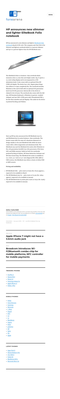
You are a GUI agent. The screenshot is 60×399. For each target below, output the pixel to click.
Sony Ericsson (12, 303)
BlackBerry (11, 320)
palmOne (10, 327)
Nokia (9, 300)
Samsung (10, 305)
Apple (9, 335)
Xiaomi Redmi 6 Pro (14, 352)
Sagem (10, 322)
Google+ (10, 215)
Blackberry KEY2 (13, 359)
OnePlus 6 (11, 275)
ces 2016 (28, 221)
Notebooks (9, 222)
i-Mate (10, 309)
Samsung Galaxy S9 (14, 281)
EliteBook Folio (34, 221)
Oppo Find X (11, 350)
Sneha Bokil (9, 221)
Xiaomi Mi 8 (11, 277)
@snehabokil (39, 213)
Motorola (10, 307)
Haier (9, 324)
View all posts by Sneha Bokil (19, 215)
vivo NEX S (11, 355)
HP (23, 221)
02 (8, 318)
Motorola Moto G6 (13, 361)
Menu (51, 14)
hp (39, 221)
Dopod (10, 311)
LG (8, 316)
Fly (8, 333)
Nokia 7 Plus (11, 285)
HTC (9, 313)
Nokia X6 (10, 357)
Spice (9, 331)
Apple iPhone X (12, 283)
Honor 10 (10, 279)
